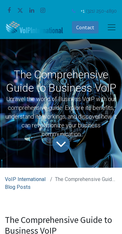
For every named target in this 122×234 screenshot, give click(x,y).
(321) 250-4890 (101, 11)
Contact (85, 27)
